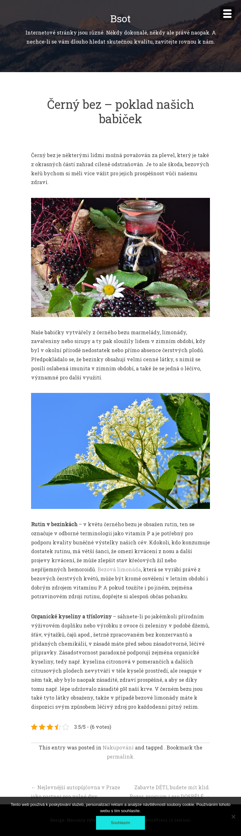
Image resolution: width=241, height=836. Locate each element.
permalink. (121, 756)
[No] (233, 816)
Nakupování (118, 747)
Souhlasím (120, 822)
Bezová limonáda (119, 569)
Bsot (120, 18)
